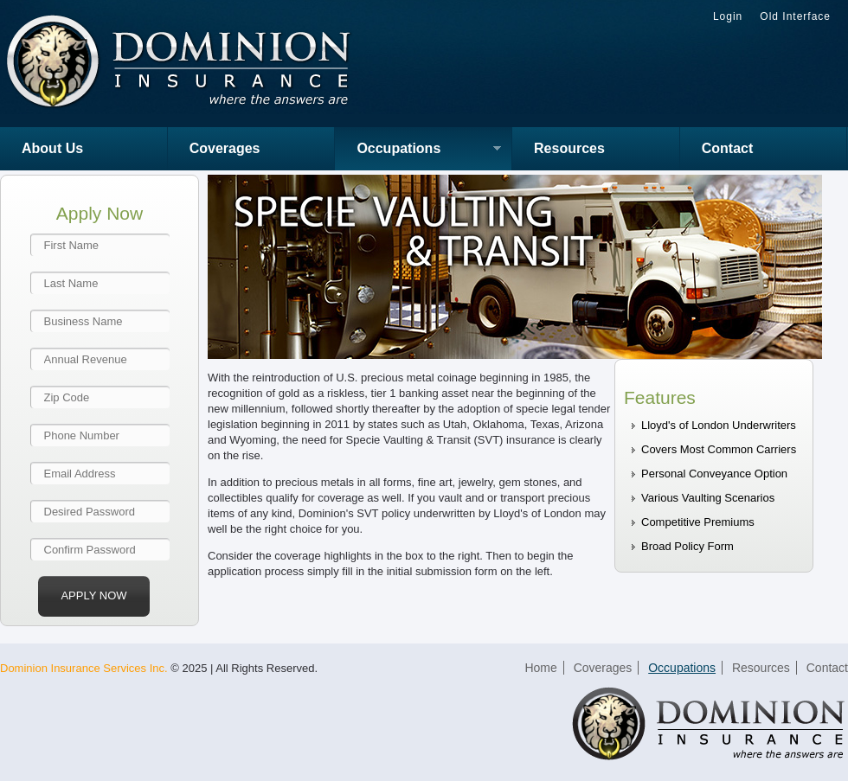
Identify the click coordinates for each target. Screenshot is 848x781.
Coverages (225, 148)
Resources (569, 148)
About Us (52, 148)
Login (727, 16)
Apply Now (93, 595)
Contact (728, 148)
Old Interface (795, 16)
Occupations (418, 150)
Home (540, 668)
